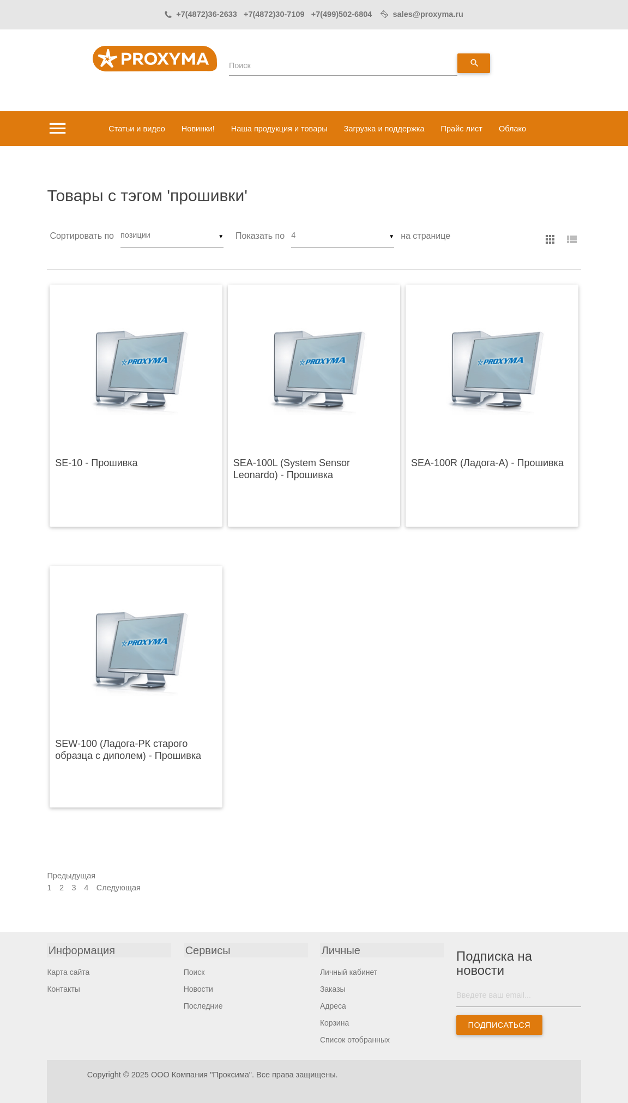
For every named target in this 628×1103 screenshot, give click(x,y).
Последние (203, 1005)
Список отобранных (355, 1039)
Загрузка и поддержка (384, 128)
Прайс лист (461, 128)
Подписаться (499, 1025)
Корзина (334, 1022)
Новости (198, 988)
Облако (512, 128)
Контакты (63, 988)
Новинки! (198, 128)
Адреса (333, 1005)
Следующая (118, 887)
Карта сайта (68, 971)
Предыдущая (71, 875)
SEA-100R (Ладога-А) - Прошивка (487, 462)
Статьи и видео (136, 128)
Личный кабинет (348, 971)
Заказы (333, 988)
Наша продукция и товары (279, 128)
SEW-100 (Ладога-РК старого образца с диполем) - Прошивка (128, 749)
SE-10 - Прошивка (96, 462)
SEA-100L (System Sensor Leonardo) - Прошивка (291, 468)
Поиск (240, 65)
